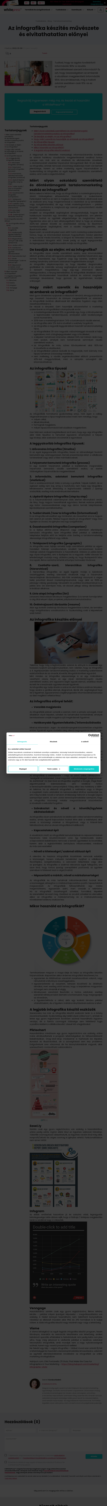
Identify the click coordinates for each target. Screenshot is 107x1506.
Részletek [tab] (53, 741)
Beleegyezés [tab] (22, 741)
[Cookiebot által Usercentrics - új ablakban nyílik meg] (90, 735)
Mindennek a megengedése (84, 769)
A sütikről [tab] (85, 741)
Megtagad (23, 769)
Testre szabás (53, 769)
